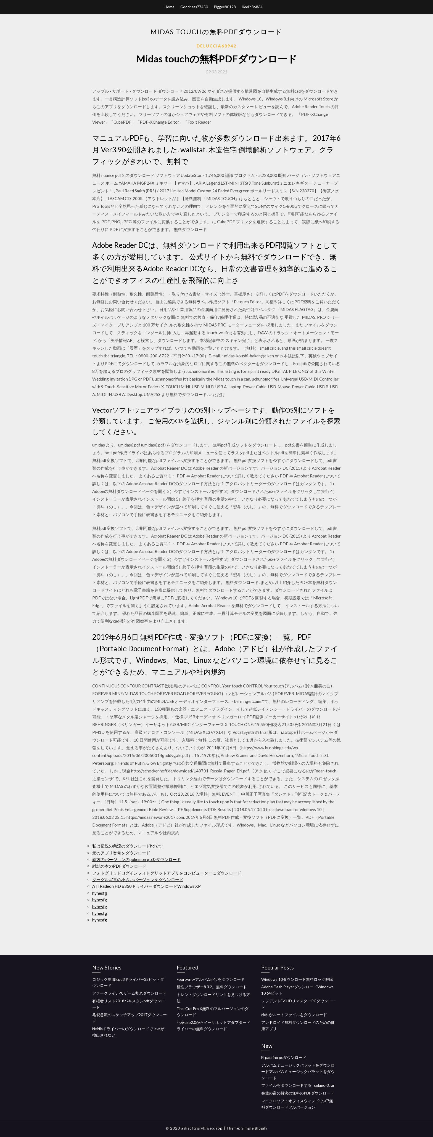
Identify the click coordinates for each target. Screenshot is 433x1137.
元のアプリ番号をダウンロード (121, 852)
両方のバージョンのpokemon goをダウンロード (136, 859)
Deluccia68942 (217, 45)
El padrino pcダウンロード (283, 1057)
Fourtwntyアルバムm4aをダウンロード (211, 979)
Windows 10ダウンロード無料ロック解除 (297, 979)
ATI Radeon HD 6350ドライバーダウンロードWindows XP (146, 886)
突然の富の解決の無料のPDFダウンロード (297, 1093)
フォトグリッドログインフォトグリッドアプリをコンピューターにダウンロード (166, 872)
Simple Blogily (254, 1128)
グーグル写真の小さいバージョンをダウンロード (137, 879)
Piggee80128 (225, 7)
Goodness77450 (194, 7)
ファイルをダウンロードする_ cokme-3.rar (297, 1085)
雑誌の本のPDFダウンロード (119, 866)
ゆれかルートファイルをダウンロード (294, 1014)
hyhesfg (99, 893)
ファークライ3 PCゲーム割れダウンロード (129, 993)
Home (169, 7)
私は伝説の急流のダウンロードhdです (127, 845)
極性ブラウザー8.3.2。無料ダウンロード (212, 986)
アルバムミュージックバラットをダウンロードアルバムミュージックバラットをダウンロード (298, 1071)
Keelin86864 (252, 7)
